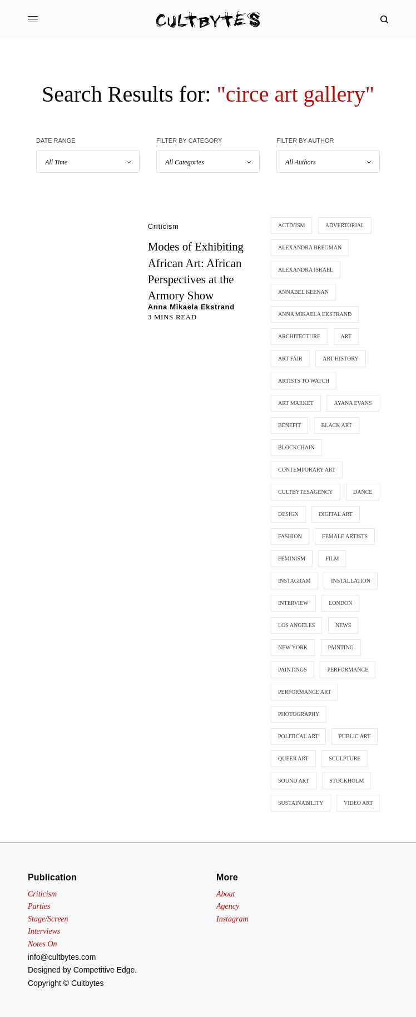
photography (298, 714)
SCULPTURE (344, 758)
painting (341, 647)
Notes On (42, 944)
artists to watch (303, 381)
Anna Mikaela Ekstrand (191, 307)
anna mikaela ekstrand (314, 314)
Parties (39, 906)
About (225, 894)
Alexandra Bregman (309, 247)
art (346, 336)
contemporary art (306, 470)
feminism (291, 558)
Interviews (44, 931)
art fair (290, 358)
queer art (293, 758)
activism (291, 225)
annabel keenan (303, 292)
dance (362, 492)
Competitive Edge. (105, 969)
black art (336, 425)
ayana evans (353, 403)
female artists (345, 536)
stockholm (346, 781)
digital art (336, 514)
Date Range (56, 140)
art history (340, 358)
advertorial (344, 225)
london (340, 603)
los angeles (296, 625)
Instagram (232, 919)
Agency (227, 906)
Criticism (163, 226)
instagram (294, 581)
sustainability (300, 803)
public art (354, 736)
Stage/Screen (48, 919)
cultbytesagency (305, 492)
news (343, 625)
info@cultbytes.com (62, 957)
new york (293, 647)
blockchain (296, 447)
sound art (293, 781)
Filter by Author (305, 140)
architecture (299, 336)
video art (358, 803)
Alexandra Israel (305, 270)
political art (298, 736)
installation (350, 581)
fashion (290, 536)
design (288, 514)
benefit (289, 425)
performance (347, 670)
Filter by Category (189, 140)
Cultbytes (87, 983)
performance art (304, 692)
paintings (292, 670)
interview (293, 603)
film (332, 558)
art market (296, 403)
